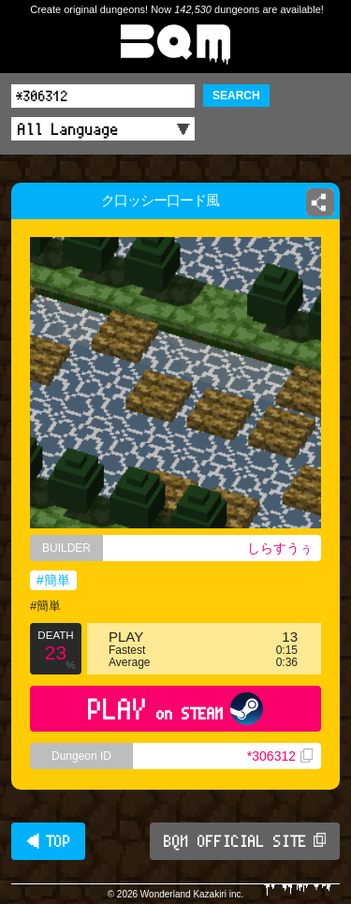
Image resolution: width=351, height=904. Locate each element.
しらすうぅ (280, 548)
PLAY (175, 708)
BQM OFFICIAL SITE (245, 841)
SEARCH (236, 95)
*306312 (280, 755)
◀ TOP (48, 841)
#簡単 (53, 579)
